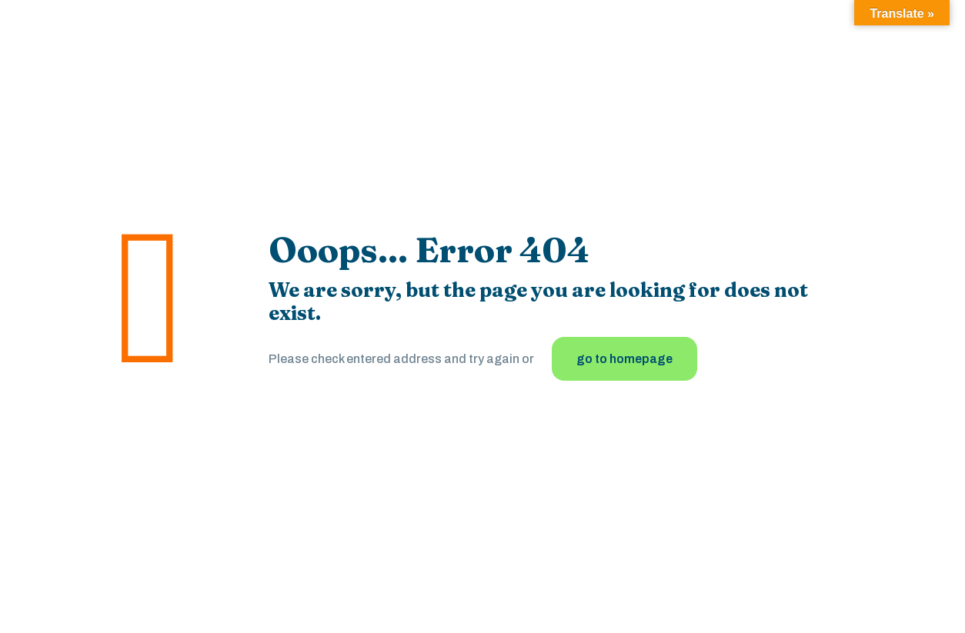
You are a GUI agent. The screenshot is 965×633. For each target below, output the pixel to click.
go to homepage (624, 358)
